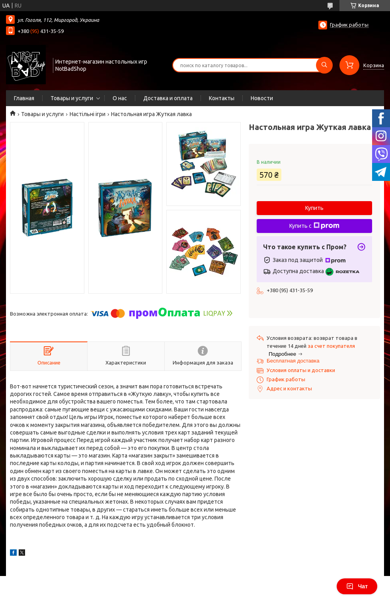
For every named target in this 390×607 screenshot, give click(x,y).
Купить (314, 208)
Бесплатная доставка (293, 361)
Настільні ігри (87, 114)
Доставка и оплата (168, 98)
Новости (262, 98)
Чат (357, 586)
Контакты (221, 98)
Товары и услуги (72, 98)
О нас (120, 98)
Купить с (314, 225)
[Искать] (324, 65)
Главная (24, 98)
